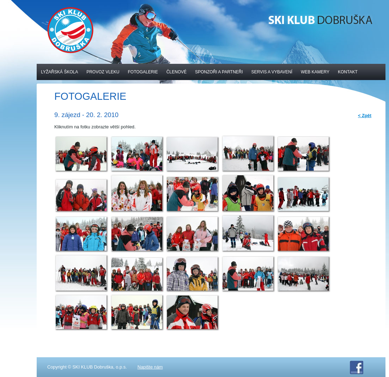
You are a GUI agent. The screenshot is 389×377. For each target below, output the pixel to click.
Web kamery (315, 71)
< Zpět (364, 115)
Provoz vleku (102, 71)
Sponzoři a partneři (219, 71)
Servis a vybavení (271, 71)
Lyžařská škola (59, 71)
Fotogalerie (143, 71)
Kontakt (348, 71)
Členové (176, 71)
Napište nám (150, 367)
